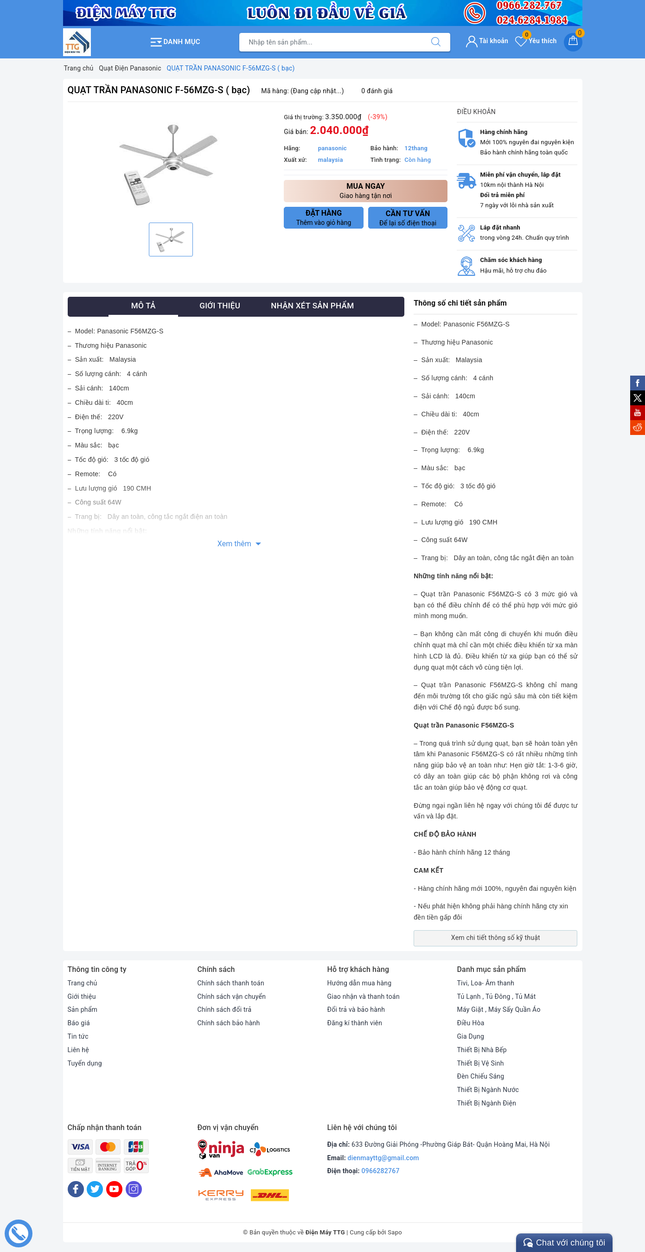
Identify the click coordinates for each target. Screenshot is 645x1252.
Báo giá (79, 1023)
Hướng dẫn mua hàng (359, 983)
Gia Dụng (471, 1036)
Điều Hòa (471, 1023)
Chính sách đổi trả (225, 1009)
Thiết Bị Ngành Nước (488, 1089)
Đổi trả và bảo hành (356, 1009)
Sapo (395, 1232)
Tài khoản (487, 41)
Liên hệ (78, 1050)
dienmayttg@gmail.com (383, 1158)
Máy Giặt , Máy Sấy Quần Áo (499, 1009)
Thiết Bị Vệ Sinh (480, 1063)
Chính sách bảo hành (229, 1023)
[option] (171, 163)
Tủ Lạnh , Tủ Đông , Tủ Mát (496, 996)
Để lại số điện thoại (408, 218)
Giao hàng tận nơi (365, 190)
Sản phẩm (83, 1009)
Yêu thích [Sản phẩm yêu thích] (535, 41)
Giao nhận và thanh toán (363, 996)
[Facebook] (76, 1189)
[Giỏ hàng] (573, 42)
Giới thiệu (82, 996)
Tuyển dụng (85, 1063)
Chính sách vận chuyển (232, 996)
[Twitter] (95, 1189)
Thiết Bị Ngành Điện (487, 1103)
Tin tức (78, 1036)
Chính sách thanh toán (231, 983)
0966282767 (381, 1171)
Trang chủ (82, 983)
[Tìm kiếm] (435, 42)
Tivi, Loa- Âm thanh (486, 983)
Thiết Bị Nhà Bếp (482, 1050)
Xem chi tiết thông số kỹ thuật (495, 937)
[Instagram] (134, 1189)
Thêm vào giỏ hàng (324, 217)
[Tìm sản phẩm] (330, 42)
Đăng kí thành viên (355, 1023)
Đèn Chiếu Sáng (481, 1076)
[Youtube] (114, 1189)
